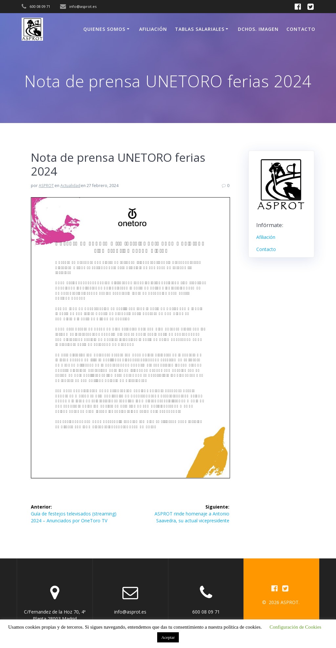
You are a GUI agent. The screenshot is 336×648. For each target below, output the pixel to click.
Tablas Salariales (199, 29)
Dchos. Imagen (258, 29)
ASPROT (46, 185)
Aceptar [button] (168, 637)
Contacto (300, 29)
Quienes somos (104, 29)
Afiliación (153, 29)
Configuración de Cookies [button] (295, 627)
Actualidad (70, 185)
